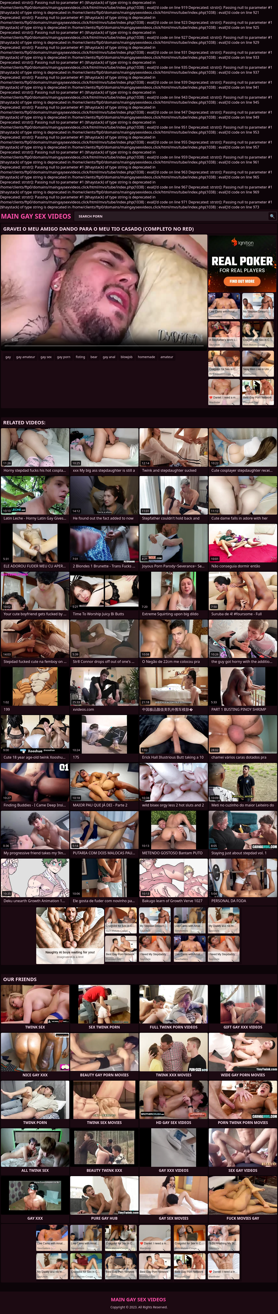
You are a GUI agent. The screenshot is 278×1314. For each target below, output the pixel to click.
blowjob (126, 357)
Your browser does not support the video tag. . (104, 292)
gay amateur (25, 357)
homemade (146, 357)
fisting (80, 357)
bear (94, 357)
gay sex (46, 357)
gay (8, 357)
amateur (167, 357)
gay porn (63, 357)
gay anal (109, 357)
